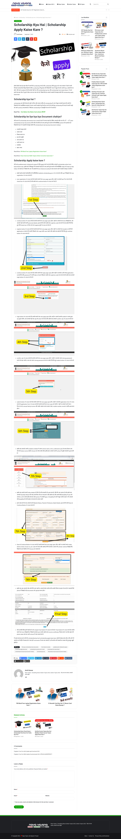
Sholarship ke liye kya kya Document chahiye (57, 651)
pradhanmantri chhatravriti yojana (60, 647)
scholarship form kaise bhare (53, 649)
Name (16, 789)
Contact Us (91, 836)
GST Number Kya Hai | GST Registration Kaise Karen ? (34, 10)
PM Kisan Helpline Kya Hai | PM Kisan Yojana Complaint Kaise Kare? (87, 52)
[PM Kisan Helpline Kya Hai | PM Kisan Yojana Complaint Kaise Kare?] (87, 45)
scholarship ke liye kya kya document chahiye (24, 651)
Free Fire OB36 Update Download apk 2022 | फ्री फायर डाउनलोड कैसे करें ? (35, 754)
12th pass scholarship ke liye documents (30, 647)
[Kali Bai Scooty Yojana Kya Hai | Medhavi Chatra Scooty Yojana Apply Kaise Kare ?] (44, 724)
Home (41, 4)
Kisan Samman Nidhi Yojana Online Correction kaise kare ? (37, 156)
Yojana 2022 (50, 4)
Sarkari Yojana (71, 4)
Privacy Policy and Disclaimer (102, 836)
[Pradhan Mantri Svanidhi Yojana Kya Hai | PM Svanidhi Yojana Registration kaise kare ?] (85, 84)
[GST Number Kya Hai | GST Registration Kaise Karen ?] (87, 25)
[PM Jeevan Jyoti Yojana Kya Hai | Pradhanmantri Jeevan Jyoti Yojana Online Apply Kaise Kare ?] (101, 25)
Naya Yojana (61, 4)
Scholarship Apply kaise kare (21, 649)
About (86, 836)
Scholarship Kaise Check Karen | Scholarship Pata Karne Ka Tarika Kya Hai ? (22, 733)
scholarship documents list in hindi (37, 649)
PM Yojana (81, 4)
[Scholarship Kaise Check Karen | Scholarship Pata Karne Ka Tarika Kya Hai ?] (23, 724)
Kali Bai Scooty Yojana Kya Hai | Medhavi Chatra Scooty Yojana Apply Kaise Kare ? (43, 733)
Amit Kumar (19, 34)
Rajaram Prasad (34, 836)
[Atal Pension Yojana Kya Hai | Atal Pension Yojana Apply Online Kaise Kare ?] (85, 112)
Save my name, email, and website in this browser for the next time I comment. (34, 802)
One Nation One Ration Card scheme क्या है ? (33, 112)
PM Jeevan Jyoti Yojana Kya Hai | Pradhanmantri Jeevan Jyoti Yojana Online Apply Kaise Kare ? (101, 33)
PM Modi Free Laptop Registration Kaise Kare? (34, 151)
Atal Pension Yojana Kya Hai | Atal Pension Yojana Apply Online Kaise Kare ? (99, 111)
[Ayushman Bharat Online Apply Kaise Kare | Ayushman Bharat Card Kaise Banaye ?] (101, 45)
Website (47, 795)
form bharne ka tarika (45, 647)
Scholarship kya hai (41, 651)
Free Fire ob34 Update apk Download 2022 (29, 751)
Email (15, 795)
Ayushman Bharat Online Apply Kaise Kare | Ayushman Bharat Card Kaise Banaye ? (100, 54)
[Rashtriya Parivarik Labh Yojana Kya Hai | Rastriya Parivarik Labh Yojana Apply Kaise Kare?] (85, 94)
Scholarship (22, 17)
